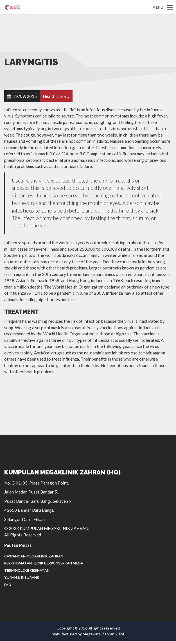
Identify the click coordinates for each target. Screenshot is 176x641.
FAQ (7, 585)
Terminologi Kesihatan (26, 570)
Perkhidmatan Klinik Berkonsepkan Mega (43, 563)
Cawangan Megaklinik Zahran (33, 556)
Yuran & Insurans (21, 577)
